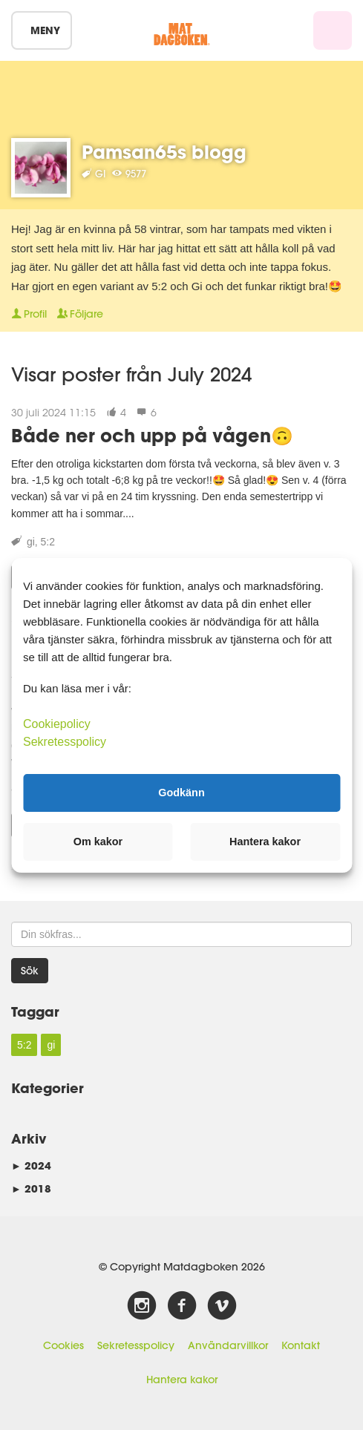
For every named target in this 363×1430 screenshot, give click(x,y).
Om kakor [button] (97, 841)
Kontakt (300, 1345)
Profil (29, 314)
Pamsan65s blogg (164, 152)
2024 (31, 1165)
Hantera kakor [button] (265, 841)
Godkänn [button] (181, 792)
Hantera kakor (182, 1379)
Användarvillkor (228, 1345)
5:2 (48, 542)
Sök (30, 970)
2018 (31, 1188)
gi (31, 542)
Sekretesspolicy (135, 1345)
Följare (80, 314)
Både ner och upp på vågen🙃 (152, 435)
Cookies (63, 1345)
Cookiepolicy (57, 723)
